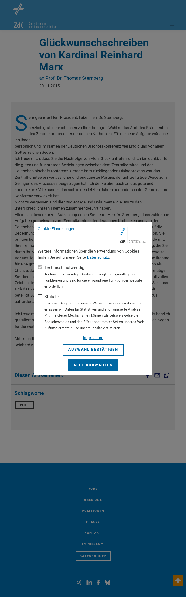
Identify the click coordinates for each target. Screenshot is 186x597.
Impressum (93, 337)
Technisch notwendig (64, 267)
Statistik (52, 296)
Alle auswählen (93, 365)
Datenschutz (98, 257)
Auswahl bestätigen (93, 349)
